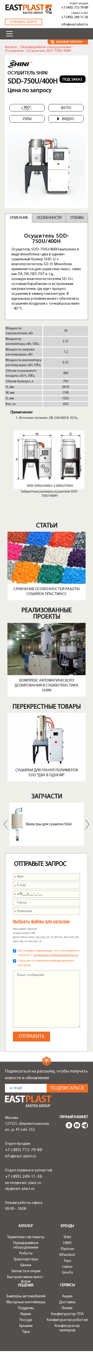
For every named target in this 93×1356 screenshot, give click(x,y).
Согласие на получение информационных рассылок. (46, 963)
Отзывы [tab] (76, 218)
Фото (66, 108)
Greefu (67, 1273)
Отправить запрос (23, 22)
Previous (6, 824)
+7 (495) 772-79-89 (74, 8)
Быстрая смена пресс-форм (25, 1279)
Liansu (67, 1267)
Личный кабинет (74, 1117)
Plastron (67, 1249)
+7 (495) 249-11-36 (74, 17)
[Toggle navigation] (9, 33)
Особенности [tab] (49, 218)
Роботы (25, 1253)
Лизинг (67, 1308)
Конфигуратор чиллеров (67, 1328)
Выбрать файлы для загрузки (41, 921)
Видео (65, 119)
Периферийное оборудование (46, 47)
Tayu (67, 1261)
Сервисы (67, 1285)
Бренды (67, 1226)
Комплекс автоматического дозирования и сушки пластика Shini (46, 685)
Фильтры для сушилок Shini (49, 824)
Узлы (27, 119)
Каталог (11, 47)
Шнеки (25, 1265)
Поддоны (26, 1308)
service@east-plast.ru (23, 1183)
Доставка (67, 1302)
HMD (67, 1243)
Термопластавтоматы (25, 1237)
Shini (67, 1237)
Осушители (14, 51)
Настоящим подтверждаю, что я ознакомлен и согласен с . (49, 953)
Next (88, 824)
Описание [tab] (19, 218)
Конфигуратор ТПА (67, 1314)
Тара (26, 1332)
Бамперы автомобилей (25, 1296)
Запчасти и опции (25, 1271)
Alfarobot (67, 1255)
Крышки (25, 1326)
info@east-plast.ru (75, 24)
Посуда (25, 1320)
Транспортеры (25, 1259)
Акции (67, 1296)
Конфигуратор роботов (67, 1320)
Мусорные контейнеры (25, 1302)
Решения (25, 1285)
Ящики (25, 1314)
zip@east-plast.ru (19, 1189)
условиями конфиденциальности (55, 955)
